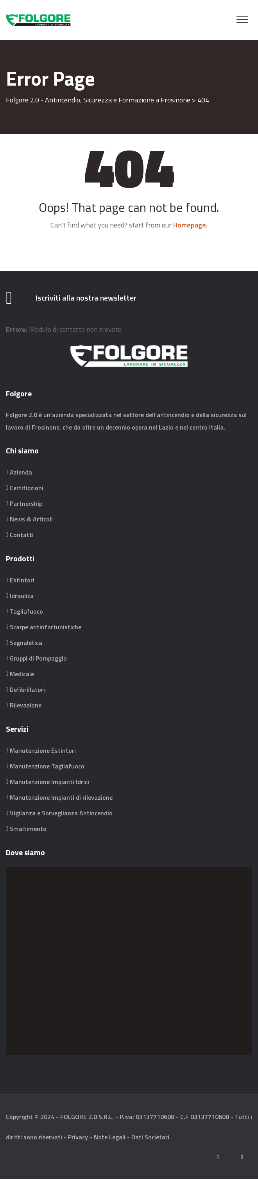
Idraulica (22, 596)
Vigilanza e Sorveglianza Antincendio (61, 813)
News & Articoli (31, 520)
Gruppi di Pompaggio (38, 659)
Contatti (22, 535)
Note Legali (109, 1137)
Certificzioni (26, 488)
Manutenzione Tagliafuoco (47, 767)
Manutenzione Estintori (43, 751)
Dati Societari (150, 1137)
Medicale (22, 674)
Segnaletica (26, 643)
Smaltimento (28, 829)
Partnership (26, 504)
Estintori (22, 581)
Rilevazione (25, 706)
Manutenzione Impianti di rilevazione (61, 798)
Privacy (78, 1137)
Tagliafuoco (26, 612)
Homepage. (190, 225)
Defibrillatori (27, 690)
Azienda (21, 473)
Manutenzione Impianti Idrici (49, 782)
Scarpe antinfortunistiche (45, 627)
